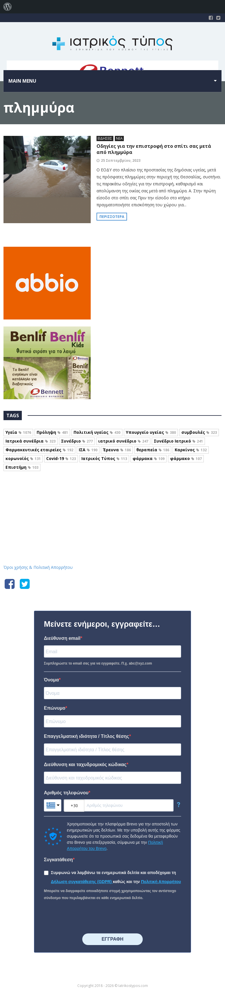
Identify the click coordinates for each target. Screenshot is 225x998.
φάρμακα (149, 458)
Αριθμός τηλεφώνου (66, 792)
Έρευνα (117, 449)
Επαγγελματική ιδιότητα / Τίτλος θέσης (86, 736)
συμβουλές (199, 432)
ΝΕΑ (119, 138)
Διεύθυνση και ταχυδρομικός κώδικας (85, 764)
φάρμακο (186, 458)
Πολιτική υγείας (97, 432)
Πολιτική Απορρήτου (161, 881)
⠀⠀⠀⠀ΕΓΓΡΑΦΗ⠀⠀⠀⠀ (112, 939)
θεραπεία (152, 449)
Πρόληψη (52, 432)
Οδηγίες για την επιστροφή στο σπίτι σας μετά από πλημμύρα (154, 149)
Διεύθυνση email (62, 638)
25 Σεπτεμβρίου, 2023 (120, 160)
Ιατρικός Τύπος (104, 458)
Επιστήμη (22, 467)
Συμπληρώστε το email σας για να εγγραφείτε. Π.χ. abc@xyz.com (98, 663)
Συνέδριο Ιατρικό (178, 441)
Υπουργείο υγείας (151, 432)
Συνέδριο (77, 441)
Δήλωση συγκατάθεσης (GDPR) (82, 881)
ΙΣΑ (88, 449)
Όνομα (51, 679)
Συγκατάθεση (58, 859)
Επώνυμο (54, 708)
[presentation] (88, 917)
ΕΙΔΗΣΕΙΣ (105, 138)
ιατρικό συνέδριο (123, 441)
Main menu (22, 81)
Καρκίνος (191, 449)
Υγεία (18, 432)
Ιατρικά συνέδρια (31, 441)
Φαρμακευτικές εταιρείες (39, 449)
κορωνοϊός (23, 458)
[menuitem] (7, 6)
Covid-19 (61, 458)
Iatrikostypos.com (112, 502)
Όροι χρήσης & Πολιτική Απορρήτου (38, 567)
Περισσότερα (111, 216)
